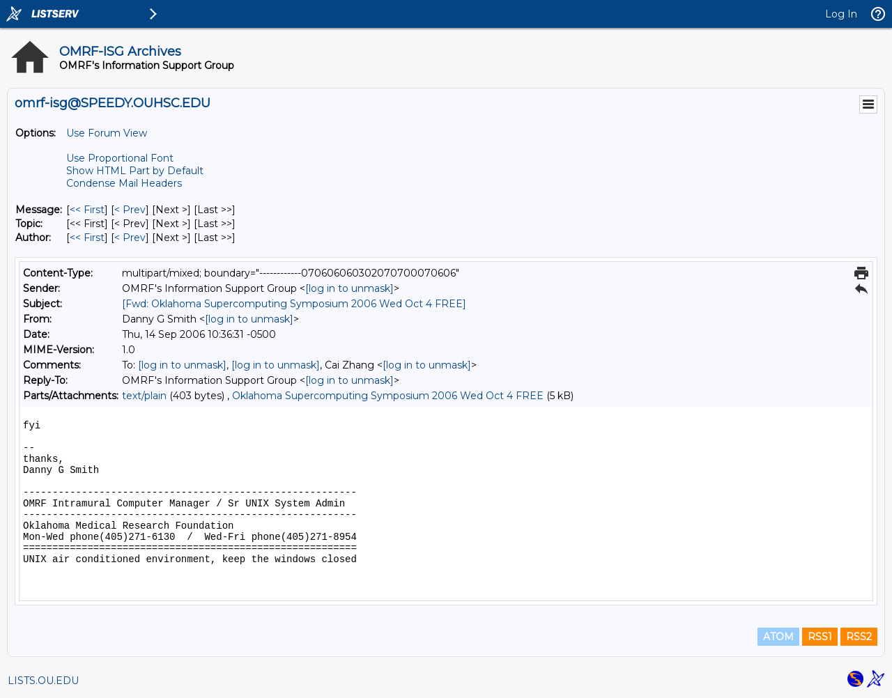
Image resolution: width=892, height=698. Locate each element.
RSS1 (820, 636)
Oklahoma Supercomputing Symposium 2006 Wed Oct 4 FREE (388, 395)
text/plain (144, 395)
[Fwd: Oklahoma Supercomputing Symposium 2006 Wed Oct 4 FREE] (294, 303)
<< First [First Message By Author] (87, 237)
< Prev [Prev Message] (130, 209)
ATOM (778, 636)
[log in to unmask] (349, 288)
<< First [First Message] (87, 209)
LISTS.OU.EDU (43, 680)
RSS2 (859, 636)
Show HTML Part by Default (134, 170)
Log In (841, 14)
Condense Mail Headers (124, 183)
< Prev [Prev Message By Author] (130, 237)
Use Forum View (106, 133)
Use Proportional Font (120, 158)
